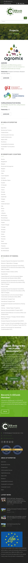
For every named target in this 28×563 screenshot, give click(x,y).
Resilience (3, 478)
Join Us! (5, 411)
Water (2, 489)
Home (10, 33)
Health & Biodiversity (5, 473)
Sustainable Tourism (5, 487)
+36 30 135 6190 (7, 3)
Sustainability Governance (7, 481)
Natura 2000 (4, 475)
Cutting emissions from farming (10, 103)
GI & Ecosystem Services (6, 470)
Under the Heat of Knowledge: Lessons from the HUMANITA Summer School (16, 517)
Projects (16, 33)
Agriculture (3, 461)
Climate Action (4, 467)
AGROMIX (4, 63)
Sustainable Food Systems (7, 484)
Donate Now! (14, 378)
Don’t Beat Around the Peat (13, 524)
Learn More (6, 77)
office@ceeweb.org (8, 1)
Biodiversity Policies (5, 464)
